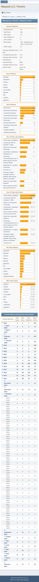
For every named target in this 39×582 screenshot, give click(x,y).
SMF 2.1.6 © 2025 (14, 579)
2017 (5, 369)
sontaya (5, 274)
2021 (5, 357)
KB (4, 95)
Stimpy (5, 87)
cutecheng (7, 304)
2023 (5, 351)
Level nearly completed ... (11, 140)
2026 (5, 323)
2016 (5, 372)
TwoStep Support (9, 130)
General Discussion (10, 123)
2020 (5, 360)
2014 (5, 378)
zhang (5, 85)
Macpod (5, 77)
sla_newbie (6, 90)
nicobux (5, 97)
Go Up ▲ (26, 577)
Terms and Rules (18, 577)
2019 (5, 363)
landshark (6, 79)
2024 (5, 348)
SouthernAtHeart (8, 276)
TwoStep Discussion (10, 132)
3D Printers (7, 108)
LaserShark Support (10, 113)
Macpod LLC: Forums (13, 6)
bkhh (21, 62)
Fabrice (5, 82)
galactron (6, 100)
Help (12, 577)
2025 (5, 345)
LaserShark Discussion (11, 115)
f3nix (5, 297)
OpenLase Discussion (10, 110)
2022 (5, 354)
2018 (5, 366)
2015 (5, 375)
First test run (7, 170)
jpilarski (5, 92)
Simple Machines (24, 579)
